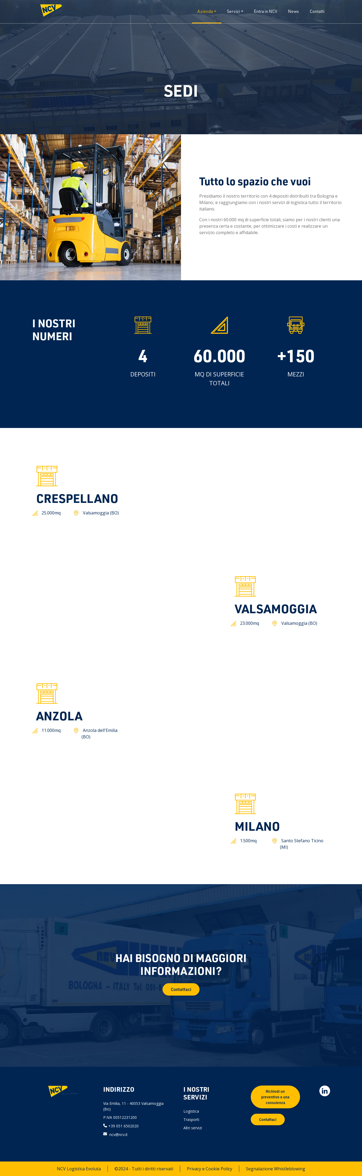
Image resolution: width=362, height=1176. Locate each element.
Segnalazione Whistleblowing (275, 1169)
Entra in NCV (265, 11)
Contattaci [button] (181, 989)
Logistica (191, 1111)
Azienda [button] (205, 11)
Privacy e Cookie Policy (209, 1169)
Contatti (317, 11)
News (293, 11)
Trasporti (191, 1119)
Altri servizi (192, 1127)
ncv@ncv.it (118, 1134)
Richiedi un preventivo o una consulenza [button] (275, 1097)
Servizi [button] (233, 11)
